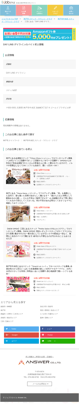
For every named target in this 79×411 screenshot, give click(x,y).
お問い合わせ (71, 12)
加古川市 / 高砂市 (46, 306)
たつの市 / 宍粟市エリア (49, 314)
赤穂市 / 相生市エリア (9, 318)
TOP (10, 19)
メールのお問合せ (40, 384)
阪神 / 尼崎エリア (46, 318)
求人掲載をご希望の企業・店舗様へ (39, 357)
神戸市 (3, 310)
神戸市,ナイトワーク (11, 140)
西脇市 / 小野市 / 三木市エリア (12, 314)
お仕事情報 (23, 12)
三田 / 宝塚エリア (7, 321)
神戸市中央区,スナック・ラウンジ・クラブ (40, 140)
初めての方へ (8, 12)
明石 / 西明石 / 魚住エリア (49, 310)
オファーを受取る (40, 12)
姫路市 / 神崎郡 (6, 306)
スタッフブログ (55, 12)
